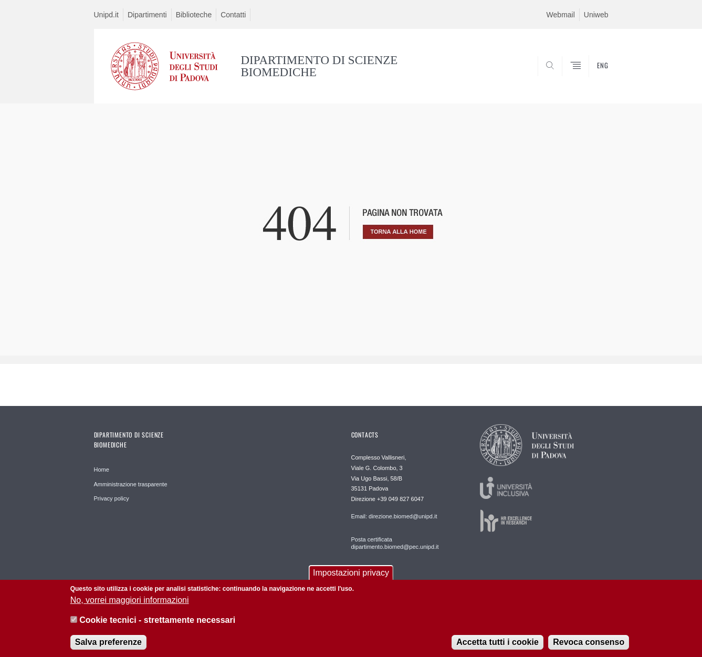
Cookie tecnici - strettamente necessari (157, 622)
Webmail (561, 15)
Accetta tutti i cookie (497, 644)
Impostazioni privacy (351, 574)
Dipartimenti (147, 15)
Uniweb (596, 15)
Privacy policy (111, 498)
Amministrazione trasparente (130, 484)
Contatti (233, 15)
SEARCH (590, 78)
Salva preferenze (108, 644)
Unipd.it (106, 15)
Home (101, 469)
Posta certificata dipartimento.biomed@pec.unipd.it (395, 543)
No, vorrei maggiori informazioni (129, 602)
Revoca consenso (588, 644)
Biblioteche (194, 15)
